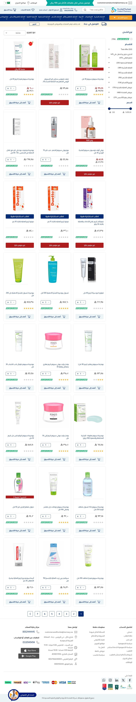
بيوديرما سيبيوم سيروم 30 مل (93, 79)
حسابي (129, 632)
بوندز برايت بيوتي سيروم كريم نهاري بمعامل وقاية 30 (56, 365)
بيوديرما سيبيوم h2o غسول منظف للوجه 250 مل (91, 508)
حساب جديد (43, 10)
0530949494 (29, 642)
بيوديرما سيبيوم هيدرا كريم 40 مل (22, 79)
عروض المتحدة (124, 92)
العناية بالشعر (125, 78)
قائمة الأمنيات (25, 10)
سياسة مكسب (99, 655)
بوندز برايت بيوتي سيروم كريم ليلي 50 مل (55, 437)
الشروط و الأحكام (98, 636)
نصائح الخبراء (127, 658)
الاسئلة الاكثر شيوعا (97, 632)
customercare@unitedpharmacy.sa (112, 3)
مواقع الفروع (20, 3)
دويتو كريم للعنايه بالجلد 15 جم (58, 222)
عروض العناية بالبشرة (122, 87)
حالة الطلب (128, 636)
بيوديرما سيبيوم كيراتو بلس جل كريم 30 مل (21, 437)
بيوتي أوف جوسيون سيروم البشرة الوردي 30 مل (91, 151)
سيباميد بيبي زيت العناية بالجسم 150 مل (56, 579)
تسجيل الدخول (54, 10)
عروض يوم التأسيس (122, 97)
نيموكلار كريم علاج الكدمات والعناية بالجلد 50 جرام (91, 223)
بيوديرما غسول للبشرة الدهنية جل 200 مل (20, 294)
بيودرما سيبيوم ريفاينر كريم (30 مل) (91, 364)
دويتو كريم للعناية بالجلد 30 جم (23, 222)
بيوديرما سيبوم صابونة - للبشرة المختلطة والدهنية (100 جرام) (92, 437)
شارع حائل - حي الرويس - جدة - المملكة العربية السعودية (58, 639)
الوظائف (33, 3)
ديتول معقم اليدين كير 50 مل (23, 507)
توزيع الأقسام (125, 82)
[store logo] (121, 10)
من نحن (129, 640)
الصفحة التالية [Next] (30, 614)
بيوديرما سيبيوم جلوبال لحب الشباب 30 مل (20, 365)
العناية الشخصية (124, 63)
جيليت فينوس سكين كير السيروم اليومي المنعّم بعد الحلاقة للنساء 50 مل (56, 80)
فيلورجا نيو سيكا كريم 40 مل (93, 293)
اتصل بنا (102, 647)
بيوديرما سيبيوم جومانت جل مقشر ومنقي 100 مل (56, 508)
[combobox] (93, 9)
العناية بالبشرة (125, 68)
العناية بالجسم (125, 73)
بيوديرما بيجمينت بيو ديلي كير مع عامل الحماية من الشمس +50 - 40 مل (20, 151)
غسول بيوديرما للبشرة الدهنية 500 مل (55, 293)
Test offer (126, 49)
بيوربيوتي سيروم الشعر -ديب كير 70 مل (56, 151)
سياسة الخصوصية (125, 643)
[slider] (109, 108)
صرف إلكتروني (99, 640)
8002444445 (29, 632)
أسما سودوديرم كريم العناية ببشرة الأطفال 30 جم (21, 579)
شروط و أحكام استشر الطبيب (120, 655)
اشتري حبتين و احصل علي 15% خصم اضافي (121, 56)
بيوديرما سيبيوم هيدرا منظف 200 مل (90, 578)
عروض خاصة (100, 651)
